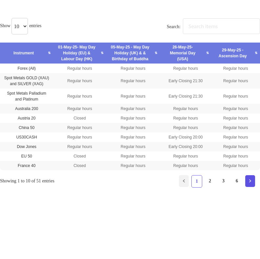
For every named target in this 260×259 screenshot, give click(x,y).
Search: (213, 26)
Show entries (20, 25)
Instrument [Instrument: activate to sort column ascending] (23, 53)
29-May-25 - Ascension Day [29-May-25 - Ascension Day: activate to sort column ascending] (233, 53)
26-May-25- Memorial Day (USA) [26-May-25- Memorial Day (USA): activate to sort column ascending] (182, 53)
